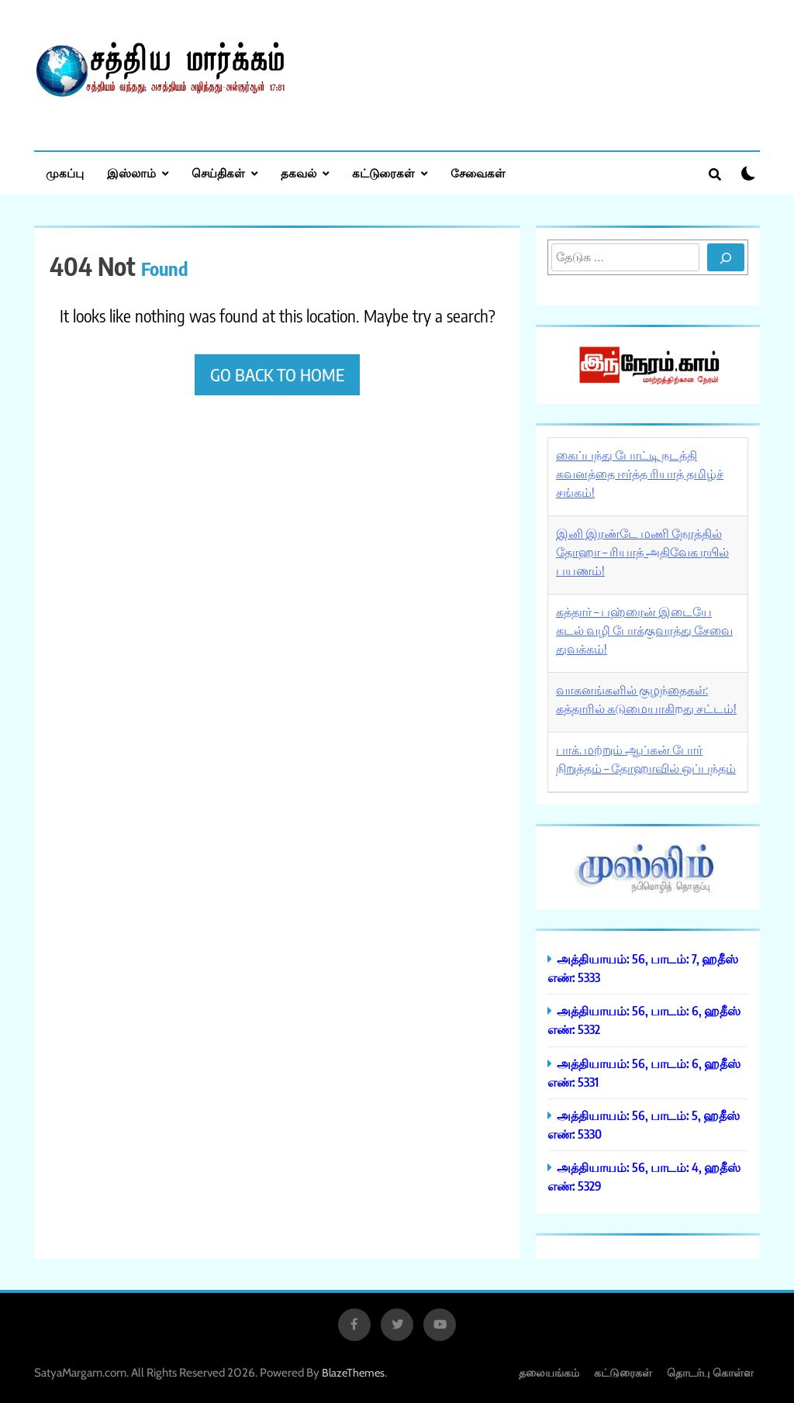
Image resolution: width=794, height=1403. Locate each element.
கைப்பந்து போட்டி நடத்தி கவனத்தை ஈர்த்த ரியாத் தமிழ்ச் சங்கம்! (639, 473)
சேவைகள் (478, 173)
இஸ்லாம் (131, 173)
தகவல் (298, 173)
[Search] (725, 257)
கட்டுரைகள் (383, 173)
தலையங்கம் (549, 1372)
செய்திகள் (218, 173)
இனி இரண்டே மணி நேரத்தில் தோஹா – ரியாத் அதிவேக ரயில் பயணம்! (642, 552)
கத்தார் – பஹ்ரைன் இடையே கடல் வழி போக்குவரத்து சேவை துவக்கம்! (644, 630)
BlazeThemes (353, 1373)
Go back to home (277, 374)
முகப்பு (65, 173)
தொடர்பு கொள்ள (710, 1372)
